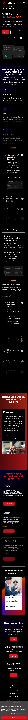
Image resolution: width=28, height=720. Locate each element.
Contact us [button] (15, 32)
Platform (9, 6)
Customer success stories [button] (13, 406)
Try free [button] (5, 32)
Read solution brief (12, 606)
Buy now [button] (13, 675)
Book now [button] (13, 656)
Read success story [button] (9, 438)
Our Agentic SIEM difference (12, 38)
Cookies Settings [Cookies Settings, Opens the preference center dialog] (14, 713)
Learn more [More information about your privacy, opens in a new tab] (13, 710)
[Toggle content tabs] (13, 229)
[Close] (26, 702)
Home (3, 6)
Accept (14, 717)
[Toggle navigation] (23, 2)
